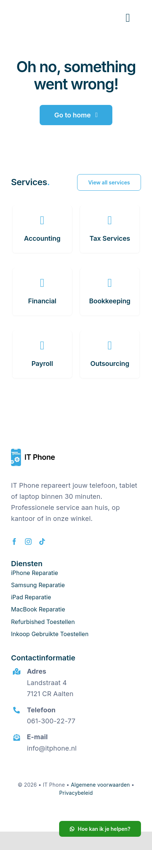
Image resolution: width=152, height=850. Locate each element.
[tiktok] (42, 541)
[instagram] (28, 541)
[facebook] (14, 541)
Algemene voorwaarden (100, 785)
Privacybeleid (76, 793)
